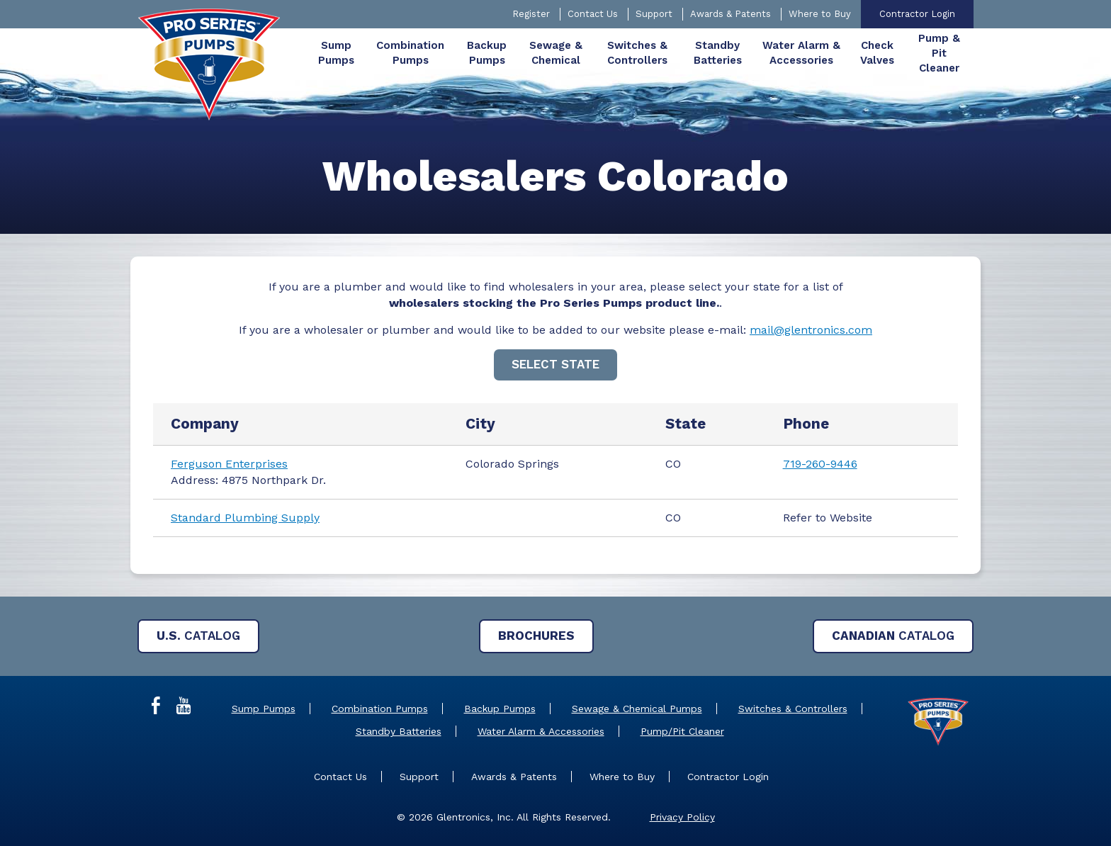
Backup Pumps (500, 708)
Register (531, 14)
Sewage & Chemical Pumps (637, 708)
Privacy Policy (682, 817)
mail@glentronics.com (811, 330)
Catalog (198, 635)
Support (654, 14)
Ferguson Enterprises (229, 463)
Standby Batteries (398, 731)
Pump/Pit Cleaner (682, 731)
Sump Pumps (263, 708)
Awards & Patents (730, 14)
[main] (555, 369)
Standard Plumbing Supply (245, 517)
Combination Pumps (380, 708)
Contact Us (593, 14)
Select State (555, 364)
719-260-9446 (820, 463)
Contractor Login (917, 14)
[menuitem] (336, 53)
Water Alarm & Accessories (541, 731)
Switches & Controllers (792, 708)
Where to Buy (820, 14)
